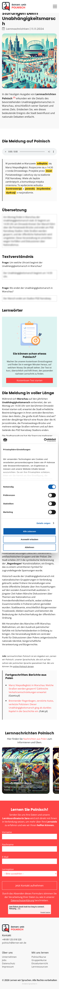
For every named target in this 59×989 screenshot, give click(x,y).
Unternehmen (9, 956)
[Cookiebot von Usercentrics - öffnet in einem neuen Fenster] (44, 440)
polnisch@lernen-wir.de (14, 942)
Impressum (8, 966)
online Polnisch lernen (23, 666)
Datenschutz (8, 963)
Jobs (4, 960)
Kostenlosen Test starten (29, 380)
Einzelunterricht (40, 963)
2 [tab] (30, 796)
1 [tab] (28, 796)
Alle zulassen (29, 531)
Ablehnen (29, 547)
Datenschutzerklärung (22, 900)
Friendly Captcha (45, 912)
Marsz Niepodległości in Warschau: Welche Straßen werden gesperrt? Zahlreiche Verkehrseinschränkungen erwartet (31, 689)
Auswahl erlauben (29, 539)
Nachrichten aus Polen (35, 738)
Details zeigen (43, 523)
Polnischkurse (39, 956)
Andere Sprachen (29, 983)
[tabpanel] (29, 770)
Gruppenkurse (39, 960)
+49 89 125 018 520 (11, 939)
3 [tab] (33, 796)
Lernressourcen (40, 966)
